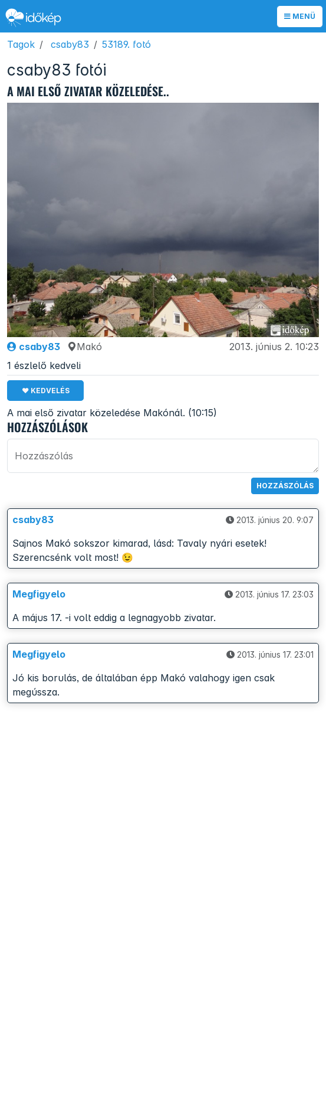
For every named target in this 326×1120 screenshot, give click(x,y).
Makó (84, 346)
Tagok (21, 44)
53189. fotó (126, 44)
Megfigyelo (38, 594)
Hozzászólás (285, 485)
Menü (299, 16)
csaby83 (70, 44)
